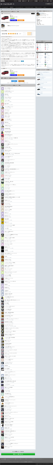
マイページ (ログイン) (9, 461)
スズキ (46, 47)
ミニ (38, 60)
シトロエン (47, 55)
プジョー (39, 66)
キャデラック (39, 55)
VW (46, 62)
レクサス (39, 50)
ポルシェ (46, 66)
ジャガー (39, 58)
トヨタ (38, 44)
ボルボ (38, 62)
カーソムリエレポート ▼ (19, 7)
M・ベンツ (47, 58)
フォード (46, 57)
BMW (46, 54)
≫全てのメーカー (49, 67)
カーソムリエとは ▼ (5, 7)
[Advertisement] (44, 33)
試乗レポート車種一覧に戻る (18, 454)
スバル (38, 47)
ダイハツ (39, 49)
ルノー (46, 60)
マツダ (46, 45)
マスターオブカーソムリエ (29, 7)
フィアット (39, 57)
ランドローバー (47, 64)
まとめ (45, 7)
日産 (46, 44)
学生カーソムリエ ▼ (38, 7)
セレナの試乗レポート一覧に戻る (18, 451)
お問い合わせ (30, 461)
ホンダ (38, 45)
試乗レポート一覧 (13, 9)
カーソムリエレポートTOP (6, 9)
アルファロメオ (40, 64)
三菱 (46, 49)
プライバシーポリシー (16, 461)
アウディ (39, 54)
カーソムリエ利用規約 (24, 461)
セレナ (18, 9)
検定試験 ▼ (11, 7)
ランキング (3, 461)
